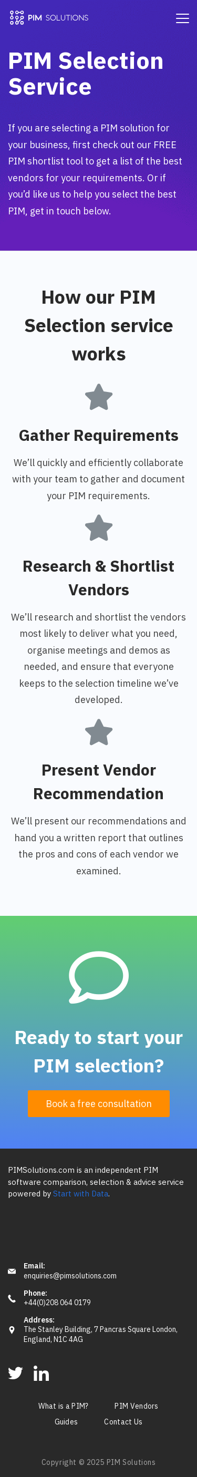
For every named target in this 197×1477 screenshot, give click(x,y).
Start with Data (80, 1194)
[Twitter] (15, 1373)
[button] (99, 1104)
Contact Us (123, 1422)
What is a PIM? (63, 1406)
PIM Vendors (136, 1406)
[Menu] (182, 18)
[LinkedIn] (41, 1373)
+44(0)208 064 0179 (57, 1302)
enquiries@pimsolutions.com (70, 1276)
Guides (66, 1422)
